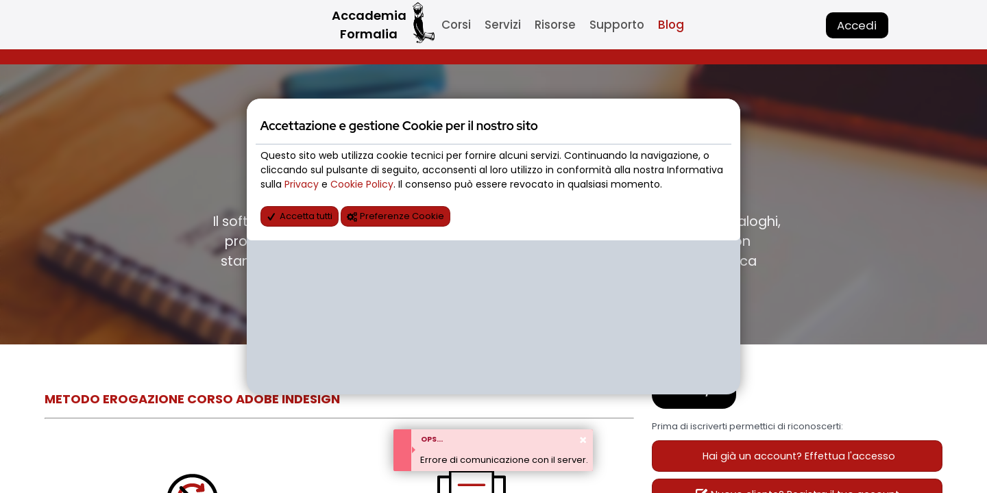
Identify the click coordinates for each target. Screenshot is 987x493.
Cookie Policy (361, 184)
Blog (671, 24)
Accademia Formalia (369, 24)
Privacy (302, 184)
